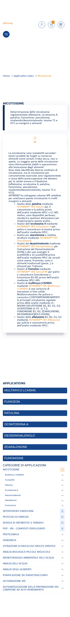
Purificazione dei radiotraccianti (25, 575)
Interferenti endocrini (18, 511)
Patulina (9, 485)
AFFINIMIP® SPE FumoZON (32, 272)
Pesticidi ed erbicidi (16, 517)
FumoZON (9, 480)
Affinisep (8, 23)
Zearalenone (11, 500)
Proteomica (11, 534)
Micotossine (11, 469)
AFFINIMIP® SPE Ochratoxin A (34, 226)
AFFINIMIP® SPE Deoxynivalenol (35, 246)
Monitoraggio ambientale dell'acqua (28, 557)
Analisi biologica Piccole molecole (26, 552)
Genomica (9, 540)
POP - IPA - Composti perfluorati (24, 528)
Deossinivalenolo (13, 495)
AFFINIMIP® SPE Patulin (30, 206)
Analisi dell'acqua (15, 563)
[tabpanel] (35, 239)
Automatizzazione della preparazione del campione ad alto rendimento (31, 588)
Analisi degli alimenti (17, 569)
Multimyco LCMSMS (14, 475)
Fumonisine (10, 505)
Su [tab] (35, 140)
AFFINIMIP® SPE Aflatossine (44, 320)
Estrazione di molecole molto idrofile (29, 546)
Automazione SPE (14, 581)
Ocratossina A (11, 490)
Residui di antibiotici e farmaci (23, 522)
